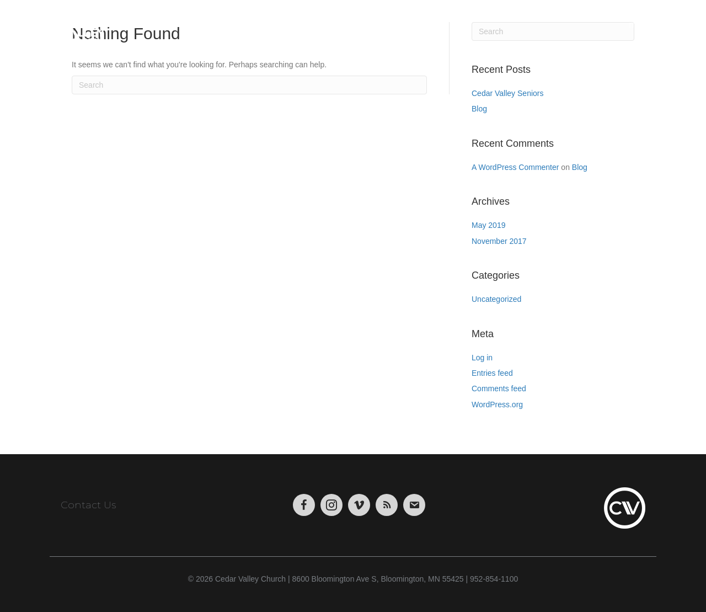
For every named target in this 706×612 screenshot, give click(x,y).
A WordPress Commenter (515, 167)
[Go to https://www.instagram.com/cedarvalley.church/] (331, 505)
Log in (482, 357)
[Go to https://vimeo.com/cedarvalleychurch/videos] (359, 505)
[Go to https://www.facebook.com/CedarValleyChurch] (304, 505)
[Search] (249, 85)
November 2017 (499, 241)
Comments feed (499, 388)
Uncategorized (496, 299)
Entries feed (492, 373)
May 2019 (488, 225)
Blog (479, 108)
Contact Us (88, 505)
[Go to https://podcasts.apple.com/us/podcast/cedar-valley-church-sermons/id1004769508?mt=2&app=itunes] (387, 505)
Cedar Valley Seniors (507, 93)
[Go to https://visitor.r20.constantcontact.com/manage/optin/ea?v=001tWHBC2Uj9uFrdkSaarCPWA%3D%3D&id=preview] (414, 505)
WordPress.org (497, 404)
